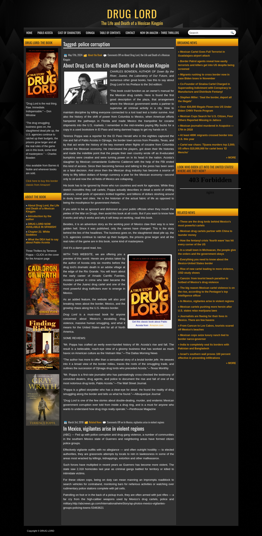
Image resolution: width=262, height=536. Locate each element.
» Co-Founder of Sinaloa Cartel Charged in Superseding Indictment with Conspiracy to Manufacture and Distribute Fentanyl (204, 88)
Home (29, 33)
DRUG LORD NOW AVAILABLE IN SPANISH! (41, 226)
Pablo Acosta (45, 33)
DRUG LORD (132, 13)
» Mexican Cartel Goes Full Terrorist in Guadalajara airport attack (201, 53)
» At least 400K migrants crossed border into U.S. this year (205, 137)
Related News (95, 422)
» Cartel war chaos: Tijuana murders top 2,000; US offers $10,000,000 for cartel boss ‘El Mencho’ (206, 148)
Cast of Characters (69, 33)
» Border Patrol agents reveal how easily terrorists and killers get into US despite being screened (206, 65)
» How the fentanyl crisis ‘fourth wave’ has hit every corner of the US (206, 242)
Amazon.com (156, 325)
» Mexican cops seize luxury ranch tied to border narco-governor (203, 337)
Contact (130, 33)
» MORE (231, 157)
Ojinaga (90, 33)
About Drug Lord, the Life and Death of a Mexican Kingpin (42, 208)
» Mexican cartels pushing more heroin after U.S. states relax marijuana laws (205, 308)
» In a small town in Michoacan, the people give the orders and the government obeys (207, 252)
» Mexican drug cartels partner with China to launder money (205, 233)
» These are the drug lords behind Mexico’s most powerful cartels (204, 223)
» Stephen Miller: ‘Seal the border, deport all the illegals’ (205, 99)
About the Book (95, 55)
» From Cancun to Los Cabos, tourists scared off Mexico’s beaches (206, 327)
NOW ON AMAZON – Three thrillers (159, 33)
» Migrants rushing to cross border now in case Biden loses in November (204, 76)
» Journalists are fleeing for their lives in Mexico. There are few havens (202, 318)
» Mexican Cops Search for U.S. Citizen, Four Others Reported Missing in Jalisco (205, 118)
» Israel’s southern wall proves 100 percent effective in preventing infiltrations (204, 356)
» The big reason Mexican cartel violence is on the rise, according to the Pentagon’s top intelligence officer (206, 291)
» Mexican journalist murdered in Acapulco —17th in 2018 (206, 127)
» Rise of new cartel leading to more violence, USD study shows (206, 270)
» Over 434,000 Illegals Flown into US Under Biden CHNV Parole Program (205, 108)
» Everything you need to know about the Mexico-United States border (203, 261)
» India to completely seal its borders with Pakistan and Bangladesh (203, 346)
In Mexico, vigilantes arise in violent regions (103, 428)
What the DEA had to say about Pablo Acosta (42, 241)
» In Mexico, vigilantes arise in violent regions (206, 301)
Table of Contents (110, 33)
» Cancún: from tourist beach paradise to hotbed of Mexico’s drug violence (203, 280)
